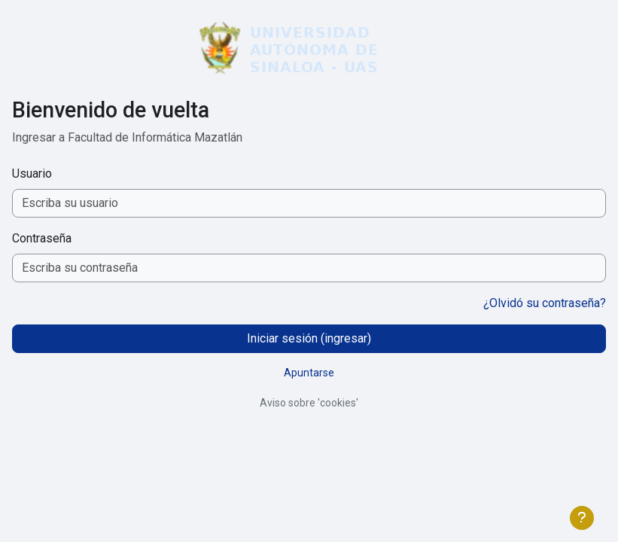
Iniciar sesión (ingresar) (309, 338)
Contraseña (42, 238)
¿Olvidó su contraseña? (544, 303)
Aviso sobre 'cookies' (309, 403)
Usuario (32, 173)
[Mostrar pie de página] (582, 518)
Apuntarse (309, 373)
